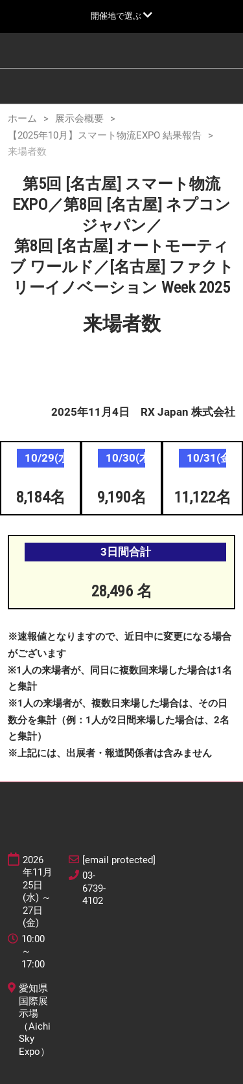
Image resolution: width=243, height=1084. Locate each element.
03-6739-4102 (94, 888)
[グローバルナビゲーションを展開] (121, 16)
